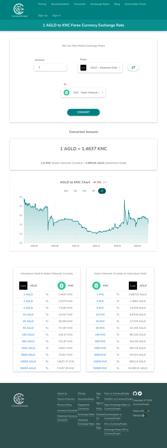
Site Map (98, 425)
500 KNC (100, 341)
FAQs (99, 408)
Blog (117, 4)
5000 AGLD (28, 355)
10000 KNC (100, 361)
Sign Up (43, 15)
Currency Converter (67, 410)
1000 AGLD (28, 348)
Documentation (60, 4)
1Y (102, 190)
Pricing (42, 4)
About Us (62, 393)
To (65, 84)
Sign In (57, 15)
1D (75, 190)
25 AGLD (28, 321)
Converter (80, 4)
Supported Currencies (83, 406)
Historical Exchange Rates (86, 421)
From (83, 59)
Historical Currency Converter (67, 418)
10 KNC (100, 314)
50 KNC (100, 328)
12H (66, 190)
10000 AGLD (28, 361)
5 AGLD (28, 308)
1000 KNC (100, 348)
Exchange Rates (100, 4)
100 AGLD (28, 334)
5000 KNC (100, 355)
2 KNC (100, 301)
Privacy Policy (64, 404)
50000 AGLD (28, 368)
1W (84, 190)
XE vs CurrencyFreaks (115, 423)
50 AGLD (28, 328)
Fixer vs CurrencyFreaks (116, 393)
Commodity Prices (135, 4)
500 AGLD (28, 341)
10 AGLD (28, 314)
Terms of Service (66, 399)
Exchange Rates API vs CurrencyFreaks (116, 431)
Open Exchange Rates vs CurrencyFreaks (117, 406)
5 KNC (100, 308)
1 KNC (100, 294)
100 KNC (100, 334)
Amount (39, 60)
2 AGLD (28, 301)
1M (93, 190)
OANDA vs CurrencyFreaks (118, 399)
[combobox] (100, 68)
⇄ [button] (133, 67)
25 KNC (100, 321)
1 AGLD (28, 294)
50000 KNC (100, 368)
